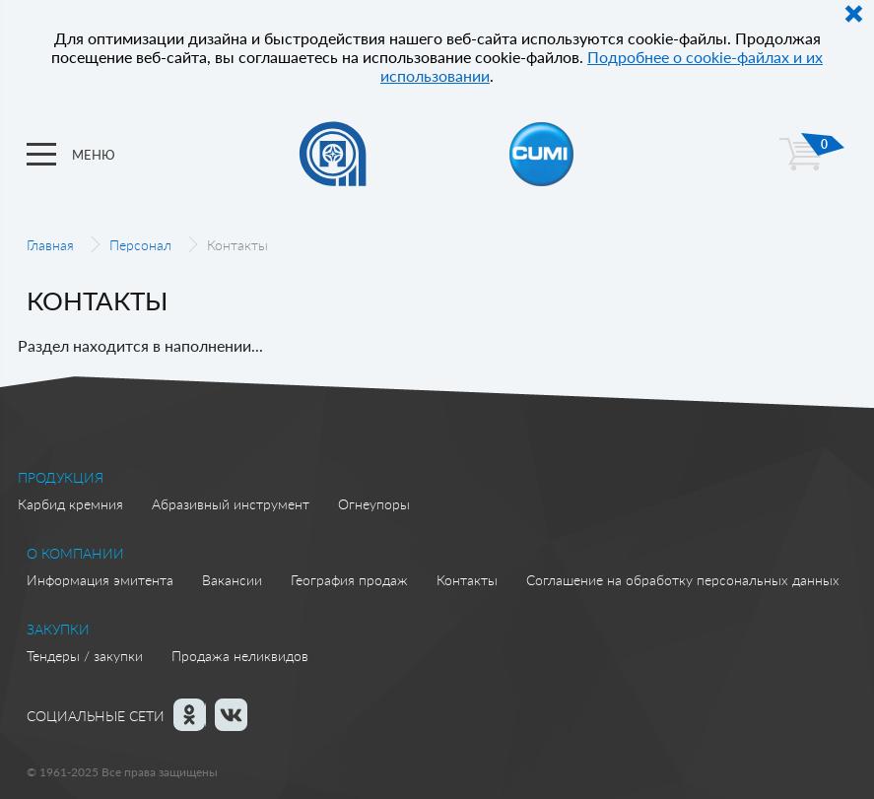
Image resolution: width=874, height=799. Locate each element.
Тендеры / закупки (85, 655)
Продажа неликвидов (239, 655)
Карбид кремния (70, 504)
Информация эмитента (100, 579)
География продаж (349, 579)
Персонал (140, 244)
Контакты (467, 579)
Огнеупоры (374, 504)
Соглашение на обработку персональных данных (683, 579)
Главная (50, 244)
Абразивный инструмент (230, 504)
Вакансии (232, 579)
